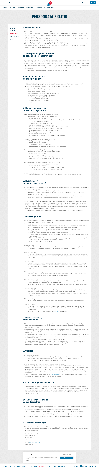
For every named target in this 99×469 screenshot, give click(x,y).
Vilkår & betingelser (14, 36)
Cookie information (21, 466)
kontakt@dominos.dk (34, 442)
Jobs (48, 466)
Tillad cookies (67, 457)
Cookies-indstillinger (67, 454)
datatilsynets (56, 311)
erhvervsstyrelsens (56, 374)
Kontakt (11, 39)
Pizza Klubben (61, 466)
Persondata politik (14, 33)
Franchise (54, 466)
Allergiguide (12, 30)
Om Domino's (13, 28)
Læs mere (27, 460)
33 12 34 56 (75, 466)
